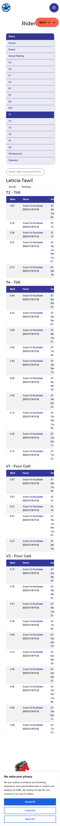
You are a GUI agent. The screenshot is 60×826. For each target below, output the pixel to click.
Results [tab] (12, 187)
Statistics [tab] (13, 160)
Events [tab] (12, 49)
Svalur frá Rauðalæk (33, 206)
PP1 (11, 108)
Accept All (30, 802)
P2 (10, 95)
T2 (10, 121)
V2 (10, 147)
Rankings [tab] (26, 187)
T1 (10, 114)
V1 (10, 141)
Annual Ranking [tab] (16, 56)
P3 (10, 101)
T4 (10, 134)
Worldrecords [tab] (15, 153)
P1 (10, 88)
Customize (30, 810)
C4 (10, 62)
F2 (10, 82)
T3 (10, 127)
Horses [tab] (12, 43)
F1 (10, 75)
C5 (10, 69)
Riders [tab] (12, 36)
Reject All (30, 819)
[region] (30, 798)
